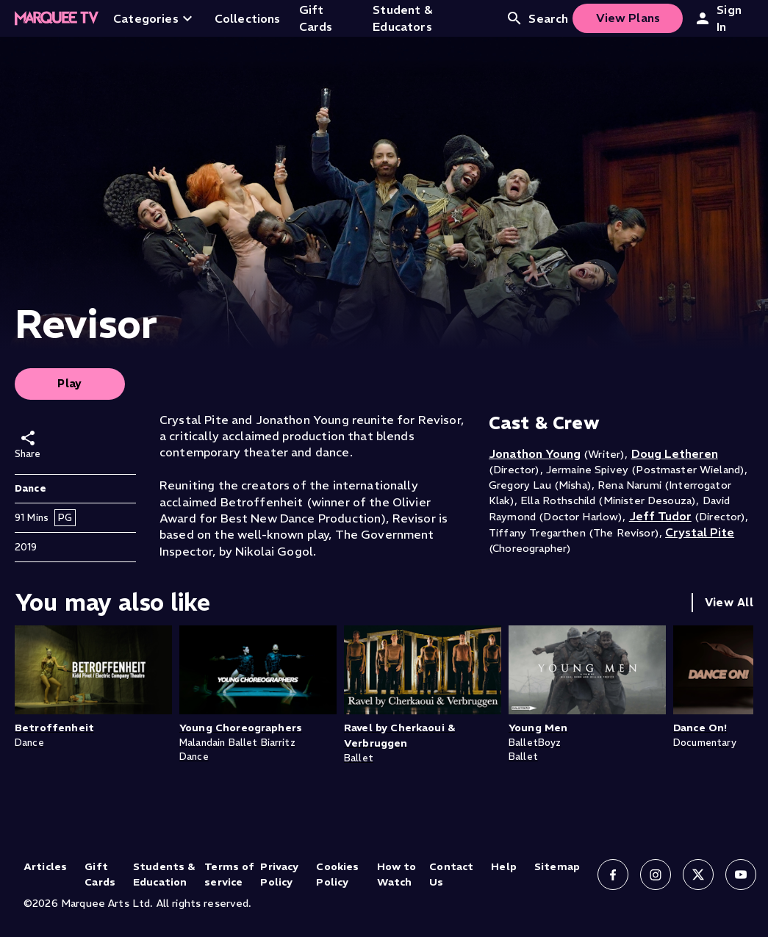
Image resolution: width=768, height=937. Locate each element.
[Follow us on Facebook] (612, 874)
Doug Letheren (674, 453)
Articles (45, 866)
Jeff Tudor (660, 516)
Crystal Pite (699, 532)
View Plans (628, 17)
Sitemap (557, 866)
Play (69, 383)
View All (729, 602)
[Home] (56, 18)
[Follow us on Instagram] (655, 874)
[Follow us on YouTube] (740, 874)
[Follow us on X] (698, 874)
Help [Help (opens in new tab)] (504, 866)
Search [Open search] (537, 18)
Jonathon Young (535, 453)
